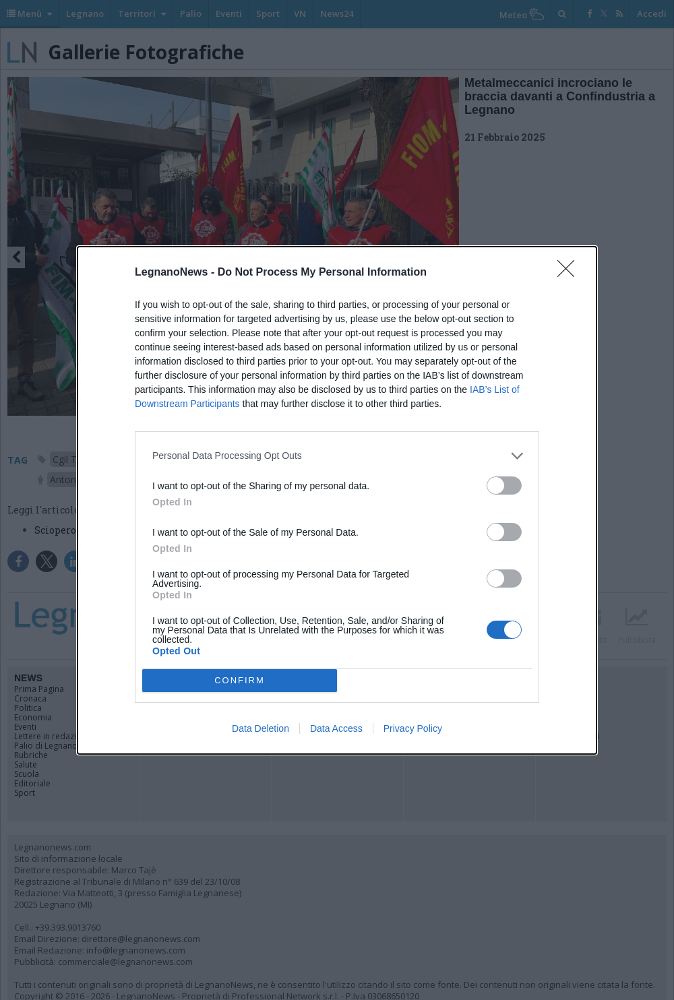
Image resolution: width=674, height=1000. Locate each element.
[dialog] (337, 500)
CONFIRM (239, 680)
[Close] (570, 273)
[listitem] (337, 456)
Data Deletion (260, 728)
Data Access (336, 728)
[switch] (504, 485)
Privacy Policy (413, 728)
